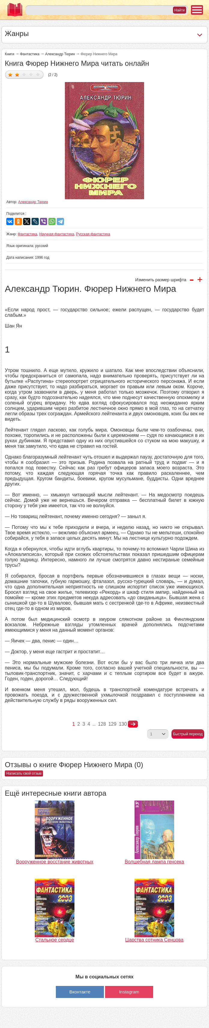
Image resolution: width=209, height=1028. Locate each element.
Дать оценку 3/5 (24, 74)
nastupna (133, 724)
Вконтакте (79, 991)
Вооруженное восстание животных (54, 861)
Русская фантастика (93, 234)
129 (112, 724)
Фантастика (29, 54)
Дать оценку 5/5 (38, 74)
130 (123, 724)
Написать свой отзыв (23, 773)
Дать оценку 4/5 (31, 74)
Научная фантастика (56, 234)
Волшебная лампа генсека (154, 861)
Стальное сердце (54, 939)
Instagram (129, 991)
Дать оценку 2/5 (17, 74)
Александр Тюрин (60, 54)
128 (102, 724)
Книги (9, 54)
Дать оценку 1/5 (10, 74)
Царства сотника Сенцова (154, 939)
